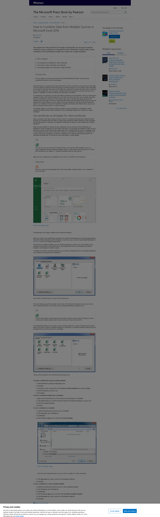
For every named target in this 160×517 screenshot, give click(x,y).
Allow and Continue (130, 513)
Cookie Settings (114, 513)
